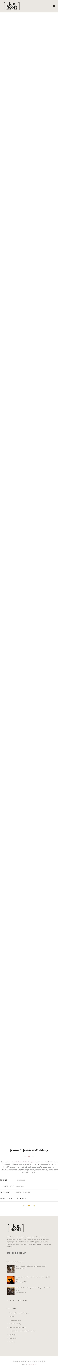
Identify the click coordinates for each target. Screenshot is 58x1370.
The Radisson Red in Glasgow (23, 1162)
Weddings (28, 1192)
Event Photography (15, 1324)
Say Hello (12, 1342)
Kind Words (13, 1338)
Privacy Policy (32, 1364)
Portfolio (12, 1316)
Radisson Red (20, 1192)
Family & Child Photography (18, 1327)
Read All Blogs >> (17, 1300)
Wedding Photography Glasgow (19, 1313)
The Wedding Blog (15, 1320)
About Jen (13, 1334)
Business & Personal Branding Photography (22, 1331)
